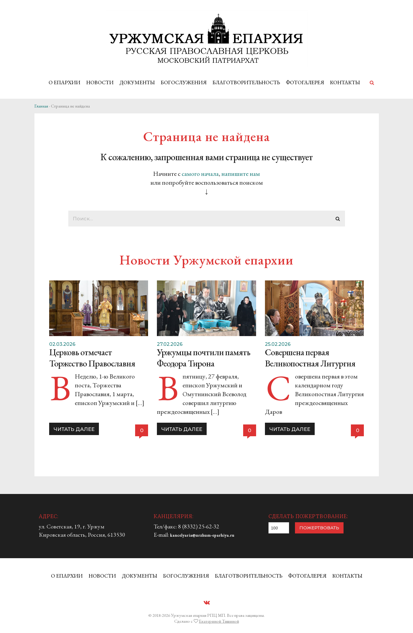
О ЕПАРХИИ (64, 82)
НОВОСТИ (100, 82)
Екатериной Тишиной (219, 621)
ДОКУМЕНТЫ (137, 82)
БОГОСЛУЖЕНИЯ (184, 82)
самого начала (200, 173)
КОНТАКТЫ (345, 82)
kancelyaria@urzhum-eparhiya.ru (202, 535)
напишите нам (240, 173)
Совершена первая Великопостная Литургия (310, 357)
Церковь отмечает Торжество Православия (92, 357)
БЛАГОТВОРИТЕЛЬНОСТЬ (246, 82)
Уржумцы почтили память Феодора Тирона (203, 357)
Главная (41, 106)
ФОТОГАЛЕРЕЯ (305, 82)
